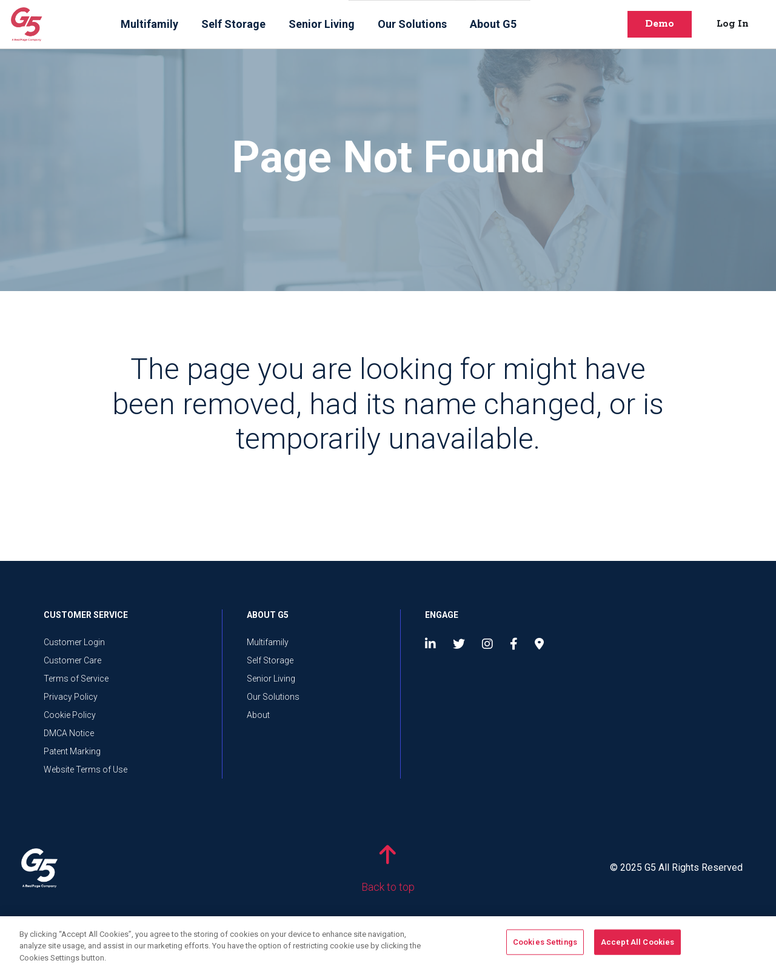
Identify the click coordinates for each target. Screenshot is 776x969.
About (258, 715)
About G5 (493, 24)
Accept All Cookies (637, 945)
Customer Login (74, 642)
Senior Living (322, 24)
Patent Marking (72, 751)
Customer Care (72, 660)
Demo (659, 24)
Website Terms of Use (85, 769)
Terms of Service (76, 678)
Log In (733, 24)
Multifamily (149, 24)
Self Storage (233, 24)
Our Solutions (412, 24)
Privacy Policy (71, 697)
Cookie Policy (70, 715)
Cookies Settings (545, 945)
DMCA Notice (69, 733)
